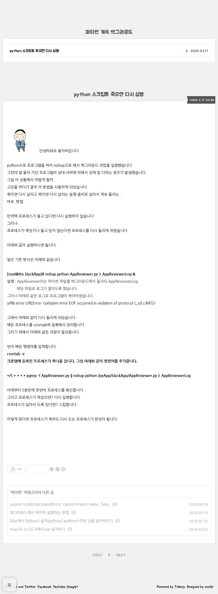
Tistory (180, 586)
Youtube (59, 586)
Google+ (72, 586)
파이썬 (16, 492)
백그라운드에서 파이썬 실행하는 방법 (39, 513)
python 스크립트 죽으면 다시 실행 (34, 51)
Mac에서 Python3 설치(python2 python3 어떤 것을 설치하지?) (61, 521)
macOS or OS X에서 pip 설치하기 (37, 529)
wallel (209, 586)
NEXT (121, 555)
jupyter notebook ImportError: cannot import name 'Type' (60, 504)
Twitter (30, 586)
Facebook (44, 586)
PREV (97, 555)
